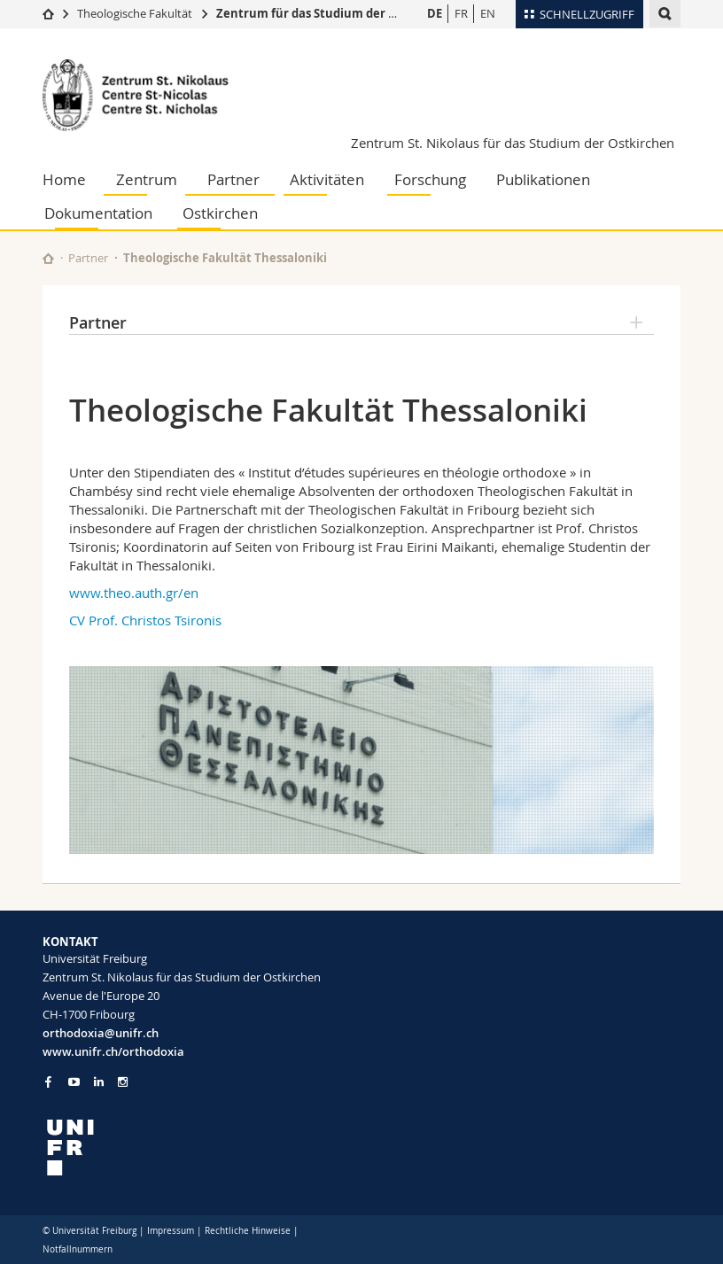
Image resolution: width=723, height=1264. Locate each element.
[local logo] (195, 1147)
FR (461, 13)
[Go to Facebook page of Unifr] (48, 1082)
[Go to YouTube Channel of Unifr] (74, 1082)
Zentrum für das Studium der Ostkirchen (334, 13)
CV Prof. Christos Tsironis (145, 620)
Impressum (170, 1231)
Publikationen (543, 179)
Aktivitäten (327, 179)
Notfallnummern (78, 1249)
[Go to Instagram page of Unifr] (123, 1082)
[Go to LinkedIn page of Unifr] (99, 1082)
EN (487, 13)
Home (64, 179)
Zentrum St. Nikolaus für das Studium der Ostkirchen (512, 142)
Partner (233, 179)
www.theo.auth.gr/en (133, 592)
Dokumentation (98, 213)
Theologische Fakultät (134, 13)
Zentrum (146, 179)
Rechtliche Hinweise (248, 1231)
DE (434, 13)
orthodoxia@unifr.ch (101, 1033)
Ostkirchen (220, 213)
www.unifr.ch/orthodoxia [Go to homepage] (113, 1051)
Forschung (430, 179)
